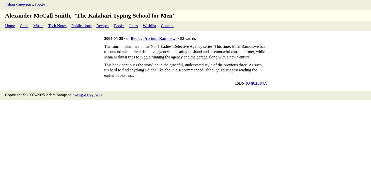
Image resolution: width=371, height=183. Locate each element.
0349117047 (256, 83)
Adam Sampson (18, 5)
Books (40, 5)
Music (38, 26)
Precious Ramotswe (160, 38)
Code (24, 26)
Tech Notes (57, 26)
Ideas (133, 26)
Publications (81, 26)
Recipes (102, 26)
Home (10, 26)
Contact (167, 26)
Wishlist (149, 26)
